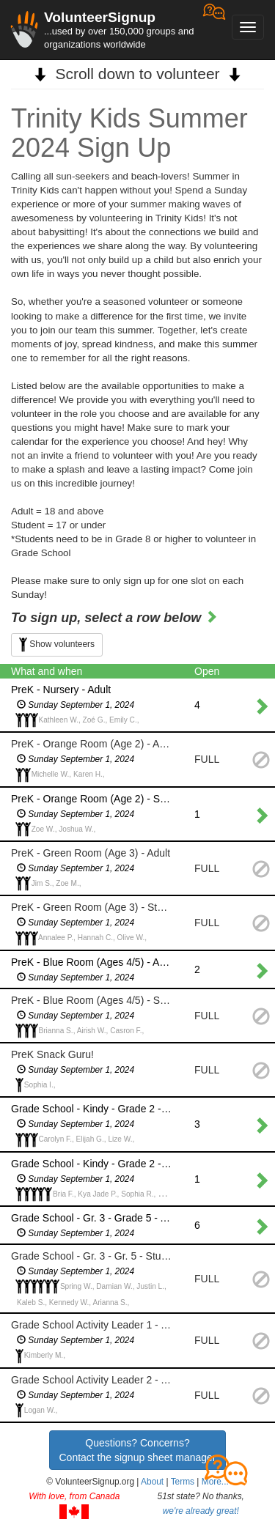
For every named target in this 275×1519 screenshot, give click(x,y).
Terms (182, 1482)
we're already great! (201, 1511)
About (152, 1482)
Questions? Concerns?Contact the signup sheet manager (137, 1450)
